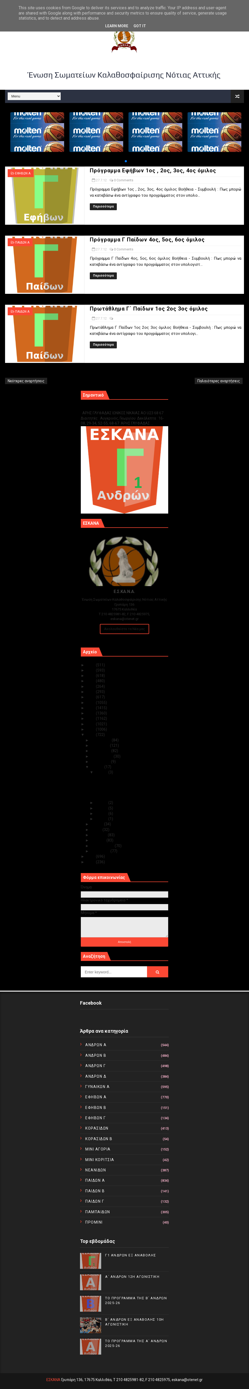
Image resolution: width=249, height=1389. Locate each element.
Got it (140, 26)
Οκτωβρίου (101, 751)
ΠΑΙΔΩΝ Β (95, 1191)
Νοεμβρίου (100, 745)
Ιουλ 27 (101, 772)
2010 (91, 862)
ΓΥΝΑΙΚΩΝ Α (97, 1087)
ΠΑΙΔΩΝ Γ (94, 1201)
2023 (91, 675)
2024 (91, 670)
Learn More (116, 26)
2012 (91, 734)
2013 (91, 729)
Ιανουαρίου (100, 851)
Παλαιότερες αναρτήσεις (218, 381)
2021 (91, 686)
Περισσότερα (103, 206)
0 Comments (123, 180)
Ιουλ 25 (101, 808)
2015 (91, 718)
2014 (91, 724)
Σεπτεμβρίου (102, 756)
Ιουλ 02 (101, 819)
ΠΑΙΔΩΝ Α (22, 242)
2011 (91, 856)
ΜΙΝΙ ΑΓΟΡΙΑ (98, 1149)
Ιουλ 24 (101, 813)
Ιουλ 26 (101, 803)
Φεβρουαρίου (103, 846)
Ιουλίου (97, 767)
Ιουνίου (97, 824)
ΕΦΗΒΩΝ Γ (95, 1118)
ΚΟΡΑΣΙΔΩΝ (97, 1128)
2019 (91, 697)
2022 (91, 681)
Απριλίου (99, 835)
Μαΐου (97, 830)
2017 (91, 708)
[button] (126, 161)
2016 (91, 713)
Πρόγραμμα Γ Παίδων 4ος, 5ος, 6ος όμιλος (147, 239)
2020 (91, 692)
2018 (91, 702)
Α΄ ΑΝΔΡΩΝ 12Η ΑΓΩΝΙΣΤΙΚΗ (132, 1277)
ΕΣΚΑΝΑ (53, 1380)
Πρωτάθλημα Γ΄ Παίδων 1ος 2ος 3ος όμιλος (149, 308)
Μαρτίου (98, 840)
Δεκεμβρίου (101, 740)
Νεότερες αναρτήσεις (26, 381)
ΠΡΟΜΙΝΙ (94, 1222)
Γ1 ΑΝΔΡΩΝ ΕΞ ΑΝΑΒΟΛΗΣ (108, 407)
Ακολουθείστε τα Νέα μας (124, 629)
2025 (91, 665)
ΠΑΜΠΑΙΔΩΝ (97, 1212)
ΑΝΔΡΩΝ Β (95, 1055)
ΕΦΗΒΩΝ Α (22, 173)
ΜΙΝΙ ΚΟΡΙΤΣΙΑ (99, 1160)
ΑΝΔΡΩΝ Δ (95, 1076)
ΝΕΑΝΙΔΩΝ (95, 1170)
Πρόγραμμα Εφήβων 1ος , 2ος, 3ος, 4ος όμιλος (153, 170)
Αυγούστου (101, 761)
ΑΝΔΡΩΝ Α (95, 1045)
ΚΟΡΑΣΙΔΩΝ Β (99, 1139)
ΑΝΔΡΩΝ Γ (95, 1066)
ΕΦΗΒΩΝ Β (95, 1107)
